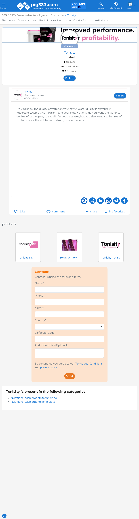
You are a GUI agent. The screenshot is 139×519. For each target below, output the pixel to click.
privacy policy (48, 367)
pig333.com (44, 5)
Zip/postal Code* (45, 332)
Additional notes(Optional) (51, 345)
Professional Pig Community (46, 9)
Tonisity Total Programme (111, 257)
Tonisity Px (25, 257)
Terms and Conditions (88, 363)
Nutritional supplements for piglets (33, 401)
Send (69, 376)
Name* (39, 283)
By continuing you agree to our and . (68, 365)
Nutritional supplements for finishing (34, 398)
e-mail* (39, 308)
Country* (40, 320)
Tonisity (28, 91)
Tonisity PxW (68, 257)
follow (69, 78)
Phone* (39, 295)
